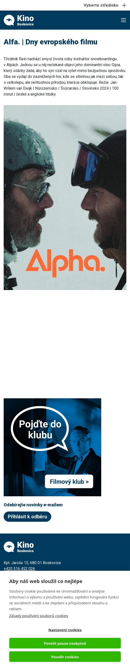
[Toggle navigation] (65, 5)
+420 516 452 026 (19, 568)
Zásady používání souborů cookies (38, 615)
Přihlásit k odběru (27, 517)
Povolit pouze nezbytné (65, 643)
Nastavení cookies (65, 629)
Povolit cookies (65, 656)
